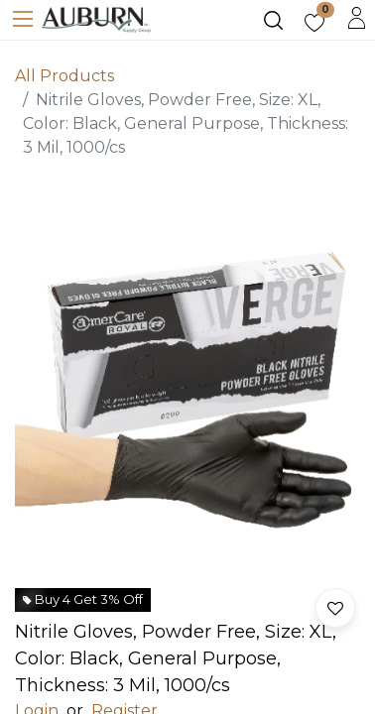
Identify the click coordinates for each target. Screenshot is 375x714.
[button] (335, 608)
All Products (64, 75)
